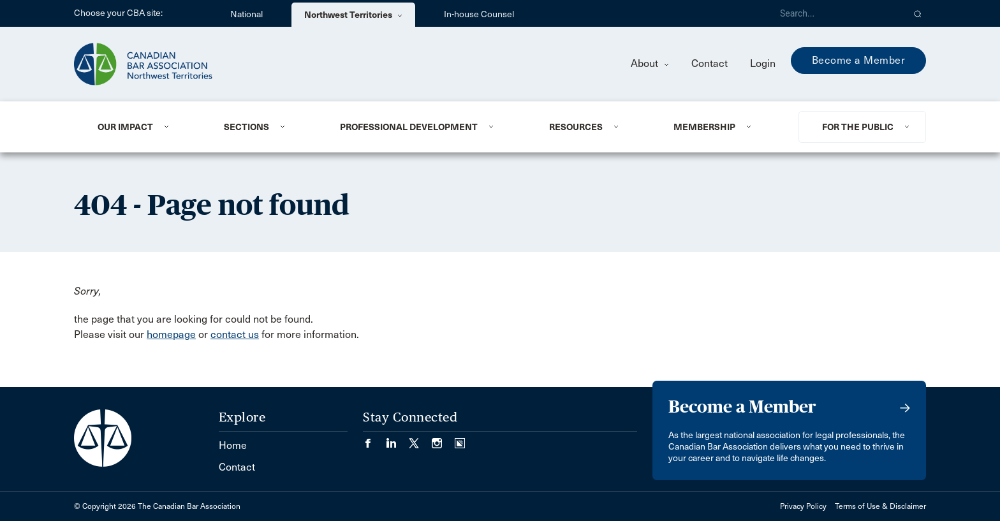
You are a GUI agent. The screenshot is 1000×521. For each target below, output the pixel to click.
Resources (576, 127)
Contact (709, 63)
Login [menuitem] (763, 63)
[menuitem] (145, 126)
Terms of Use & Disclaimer (880, 506)
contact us (234, 334)
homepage (171, 334)
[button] (918, 13)
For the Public (857, 127)
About (650, 63)
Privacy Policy (803, 506)
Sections (246, 127)
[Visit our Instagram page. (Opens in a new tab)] (443, 439)
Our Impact (125, 127)
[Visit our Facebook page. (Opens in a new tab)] (374, 439)
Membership (704, 127)
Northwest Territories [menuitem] (353, 14)
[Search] (837, 13)
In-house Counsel (479, 14)
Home (233, 445)
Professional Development (409, 127)
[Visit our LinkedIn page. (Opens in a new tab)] (397, 439)
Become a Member (859, 60)
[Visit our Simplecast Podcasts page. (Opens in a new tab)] (460, 439)
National (246, 14)
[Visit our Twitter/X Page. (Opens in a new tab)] (420, 439)
